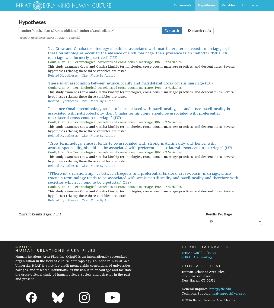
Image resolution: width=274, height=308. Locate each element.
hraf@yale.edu (220, 289)
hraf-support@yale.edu (229, 293)
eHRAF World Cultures (199, 253)
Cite (84, 75)
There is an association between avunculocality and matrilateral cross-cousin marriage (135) (130, 83)
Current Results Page (35, 214)
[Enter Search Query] (90, 30)
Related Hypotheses (63, 75)
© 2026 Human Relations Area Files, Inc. (209, 300)
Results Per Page (219, 214)
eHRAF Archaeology (197, 257)
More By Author (102, 75)
